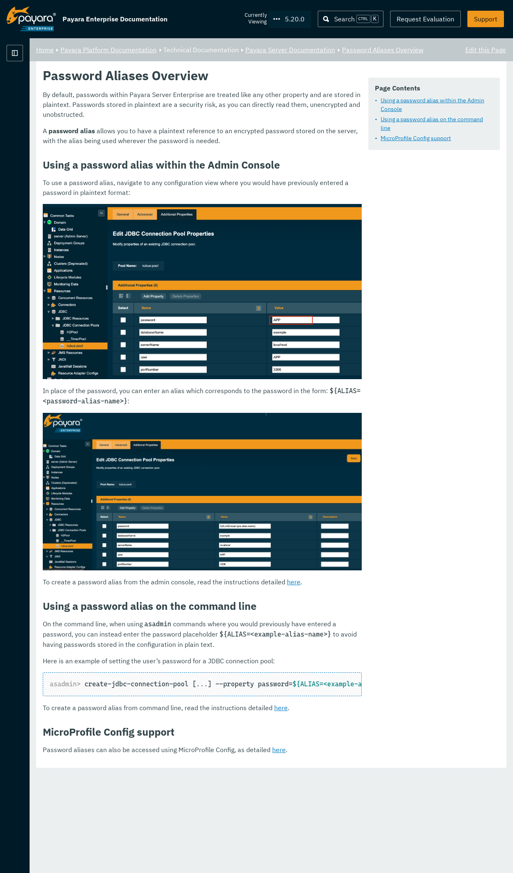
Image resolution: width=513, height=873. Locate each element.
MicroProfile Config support (192, 142)
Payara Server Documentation (392, 49)
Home (147, 49)
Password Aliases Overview (179, 59)
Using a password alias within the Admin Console (220, 122)
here (396, 680)
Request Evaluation (425, 19)
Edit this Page (485, 49)
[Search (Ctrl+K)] (351, 19)
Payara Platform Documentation (55, 82)
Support (485, 19)
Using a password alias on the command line (214, 132)
